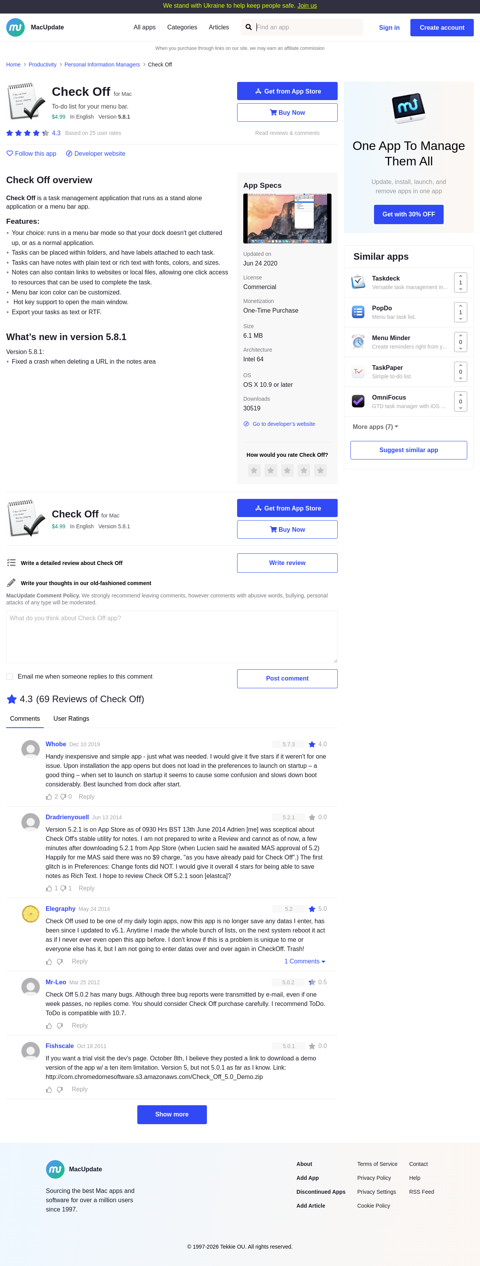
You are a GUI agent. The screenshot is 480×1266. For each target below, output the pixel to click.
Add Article (311, 1205)
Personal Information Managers (102, 64)
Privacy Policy (374, 1177)
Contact (418, 1163)
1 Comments (305, 961)
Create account (442, 28)
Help (414, 1177)
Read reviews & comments (287, 133)
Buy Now (287, 112)
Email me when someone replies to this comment (85, 676)
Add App (308, 1177)
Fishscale (60, 1046)
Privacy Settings (376, 1191)
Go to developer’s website (279, 423)
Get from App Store (287, 91)
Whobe (56, 744)
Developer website (96, 154)
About (304, 1163)
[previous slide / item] (248, 218)
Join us (307, 6)
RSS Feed (421, 1191)
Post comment (287, 678)
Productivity (42, 64)
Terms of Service (377, 1163)
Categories (182, 27)
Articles (219, 27)
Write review (287, 563)
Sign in (389, 28)
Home (13, 64)
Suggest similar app (408, 450)
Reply (87, 797)
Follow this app (31, 154)
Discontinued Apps (321, 1191)
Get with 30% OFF (409, 214)
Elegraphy (60, 909)
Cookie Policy (373, 1205)
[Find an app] (248, 27)
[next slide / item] (326, 218)
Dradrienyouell (67, 817)
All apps (145, 27)
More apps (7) (373, 427)
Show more (171, 1114)
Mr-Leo (56, 982)
